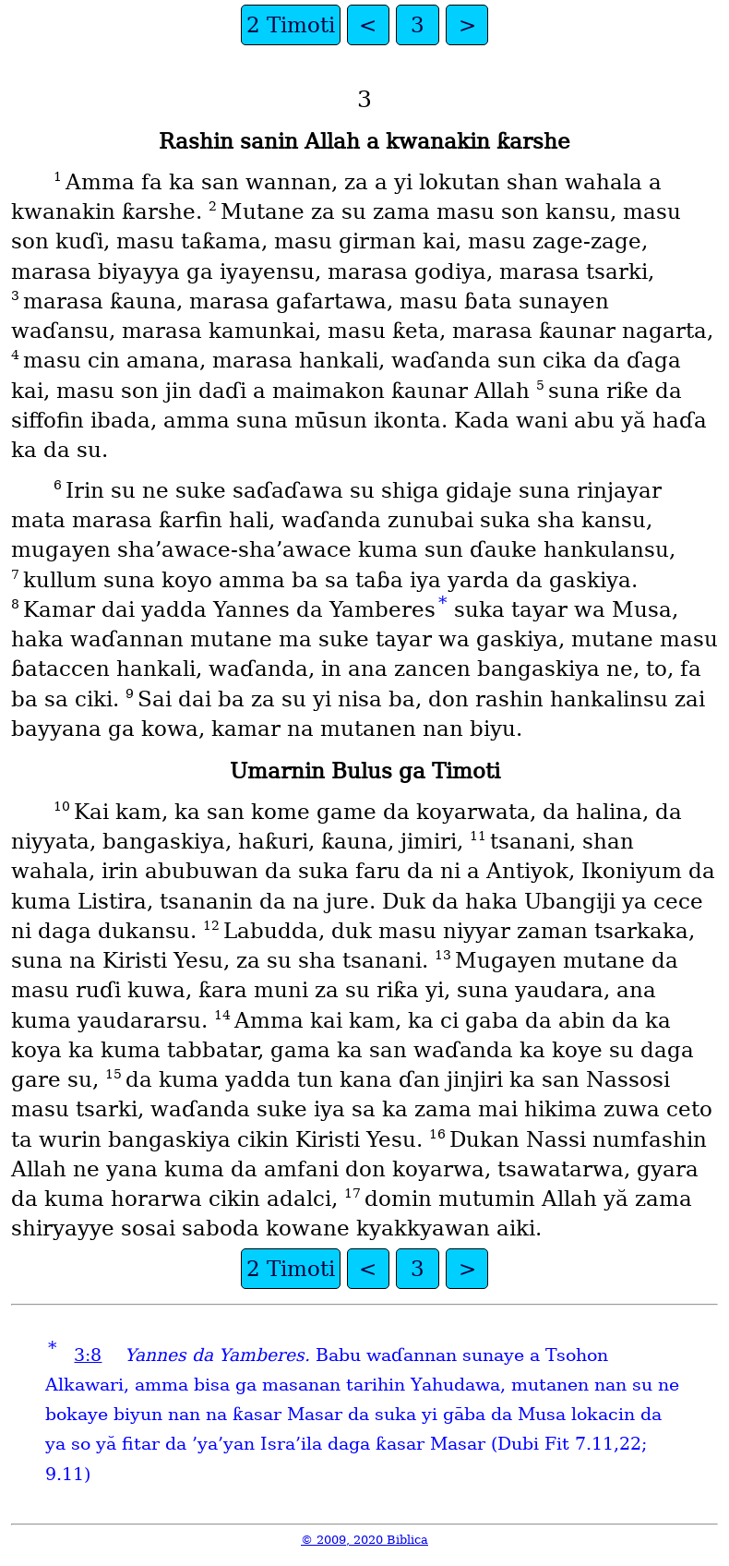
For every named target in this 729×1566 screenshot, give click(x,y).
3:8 (88, 1355)
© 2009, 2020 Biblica (364, 1540)
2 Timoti (290, 25)
